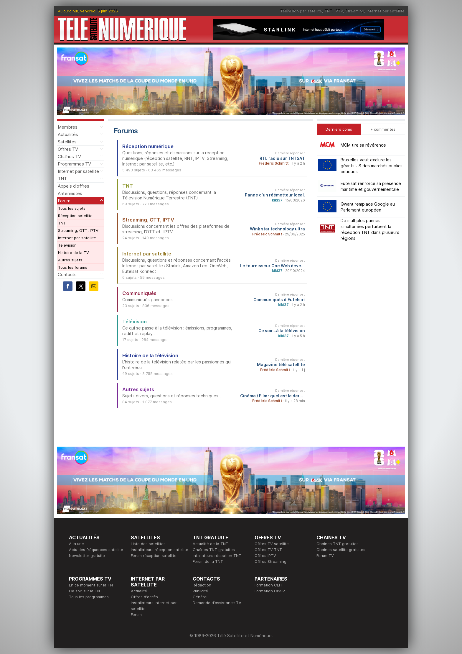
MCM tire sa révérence (363, 144)
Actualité (139, 591)
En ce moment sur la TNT (92, 585)
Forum (64, 201)
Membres (67, 127)
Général (200, 596)
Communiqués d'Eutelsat (279, 299)
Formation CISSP (270, 591)
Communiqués (139, 293)
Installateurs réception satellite (159, 549)
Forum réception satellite (153, 555)
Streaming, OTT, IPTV (78, 230)
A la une (76, 543)
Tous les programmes (89, 596)
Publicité (200, 591)
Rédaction (202, 585)
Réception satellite (75, 215)
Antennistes (70, 193)
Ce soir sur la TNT (86, 591)
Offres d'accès (144, 596)
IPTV (339, 11)
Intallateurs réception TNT (217, 555)
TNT (328, 11)
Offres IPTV (265, 555)
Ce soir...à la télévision (281, 330)
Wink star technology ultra (277, 229)
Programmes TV (74, 164)
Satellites (67, 142)
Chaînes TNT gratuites (214, 549)
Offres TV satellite (272, 543)
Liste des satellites (148, 543)
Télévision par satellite (301, 11)
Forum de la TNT (208, 561)
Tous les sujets (71, 208)
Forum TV (325, 555)
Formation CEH (268, 585)
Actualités (68, 134)
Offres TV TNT (268, 549)
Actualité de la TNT (210, 543)
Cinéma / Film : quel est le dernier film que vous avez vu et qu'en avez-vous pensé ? (272, 396)
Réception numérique (148, 146)
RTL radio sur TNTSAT (282, 158)
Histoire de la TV (73, 252)
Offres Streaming (270, 561)
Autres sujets (70, 260)
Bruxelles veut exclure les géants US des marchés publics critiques (371, 165)
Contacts (67, 274)
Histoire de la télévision (150, 355)
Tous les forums (72, 267)
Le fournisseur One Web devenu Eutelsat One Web (272, 265)
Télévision (67, 245)
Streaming (354, 11)
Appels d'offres (73, 186)
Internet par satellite (386, 11)
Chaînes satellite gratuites (340, 549)
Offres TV (68, 149)
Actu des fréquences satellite (96, 549)
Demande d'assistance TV (217, 602)
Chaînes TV (69, 156)
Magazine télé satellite (281, 364)
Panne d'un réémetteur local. (275, 195)
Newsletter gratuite (87, 555)
